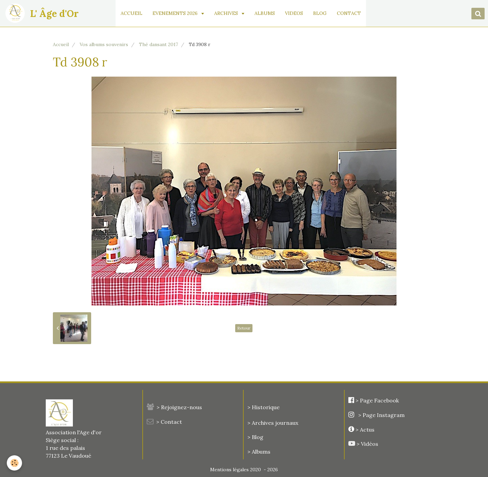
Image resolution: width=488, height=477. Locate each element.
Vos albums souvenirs (104, 44)
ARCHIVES (226, 13)
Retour (243, 328)
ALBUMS (265, 13)
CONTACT (349, 13)
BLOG (320, 13)
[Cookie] (14, 463)
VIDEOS (294, 13)
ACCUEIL (131, 13)
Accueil (61, 44)
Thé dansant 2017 (158, 44)
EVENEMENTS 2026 (175, 13)
